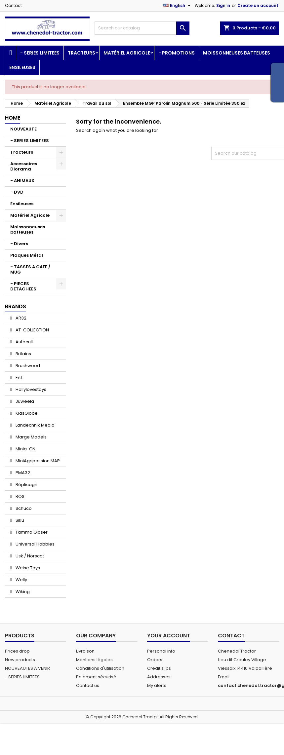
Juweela (24, 401)
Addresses (159, 677)
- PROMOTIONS (176, 53)
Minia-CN (25, 449)
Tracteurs (81, 53)
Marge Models (31, 437)
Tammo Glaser (31, 532)
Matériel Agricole (126, 53)
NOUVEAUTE (23, 129)
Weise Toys (27, 568)
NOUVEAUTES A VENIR (27, 668)
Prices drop (17, 651)
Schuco (23, 508)
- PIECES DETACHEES (23, 286)
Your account (168, 635)
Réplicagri (26, 484)
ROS (19, 496)
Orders (154, 660)
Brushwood (27, 365)
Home (12, 118)
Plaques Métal (26, 255)
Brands (15, 306)
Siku (19, 520)
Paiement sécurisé (96, 677)
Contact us (87, 685)
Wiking (22, 591)
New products (20, 660)
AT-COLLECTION (32, 330)
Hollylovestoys (30, 389)
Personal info (161, 651)
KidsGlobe (26, 413)
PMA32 (22, 473)
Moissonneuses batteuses (236, 53)
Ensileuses (22, 67)
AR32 (20, 318)
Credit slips (159, 668)
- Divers (19, 244)
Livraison (85, 651)
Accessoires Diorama (23, 166)
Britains (23, 354)
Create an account (257, 5)
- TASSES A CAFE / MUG (30, 269)
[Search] (142, 28)
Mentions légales (94, 660)
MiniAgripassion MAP (37, 461)
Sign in (223, 5)
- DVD (16, 192)
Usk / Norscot (29, 556)
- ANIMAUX (22, 180)
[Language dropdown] (177, 5)
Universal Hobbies (35, 544)
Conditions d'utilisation (100, 668)
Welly (21, 580)
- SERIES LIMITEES (40, 53)
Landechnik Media (35, 425)
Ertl (18, 377)
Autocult (24, 342)
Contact (13, 5)
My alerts (156, 685)
